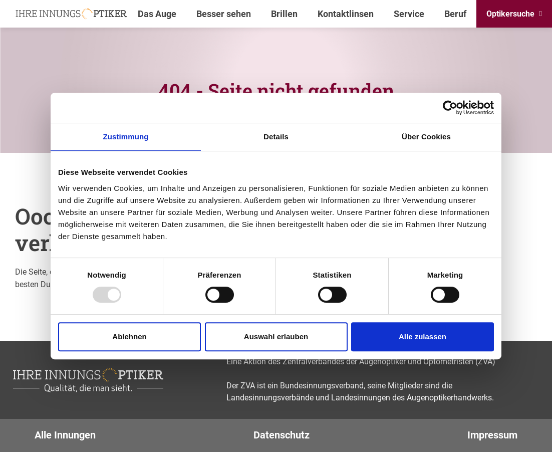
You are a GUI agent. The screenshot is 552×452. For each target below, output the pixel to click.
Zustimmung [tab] (126, 136)
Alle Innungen (65, 435)
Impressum (492, 435)
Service (409, 14)
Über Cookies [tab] (426, 136)
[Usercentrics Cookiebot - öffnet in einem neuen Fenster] (450, 107)
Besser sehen (223, 14)
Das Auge (157, 14)
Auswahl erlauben (276, 336)
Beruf (455, 14)
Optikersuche (510, 14)
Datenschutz (281, 435)
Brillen (284, 14)
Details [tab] (276, 136)
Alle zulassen (422, 336)
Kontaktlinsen (346, 14)
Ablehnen (129, 336)
